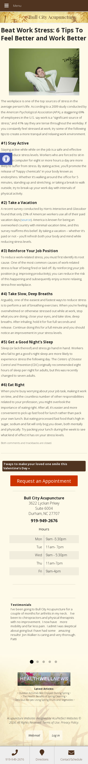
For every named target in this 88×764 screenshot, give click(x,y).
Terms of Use (50, 722)
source (26, 220)
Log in (56, 735)
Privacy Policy (69, 722)
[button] (6, 159)
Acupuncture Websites (21, 718)
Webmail (34, 735)
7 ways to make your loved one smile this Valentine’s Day (35, 466)
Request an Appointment (44, 481)
